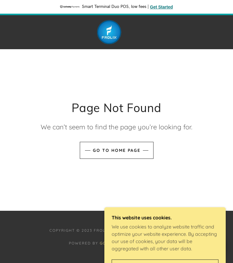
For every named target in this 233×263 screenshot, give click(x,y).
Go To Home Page (116, 150)
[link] (109, 32)
